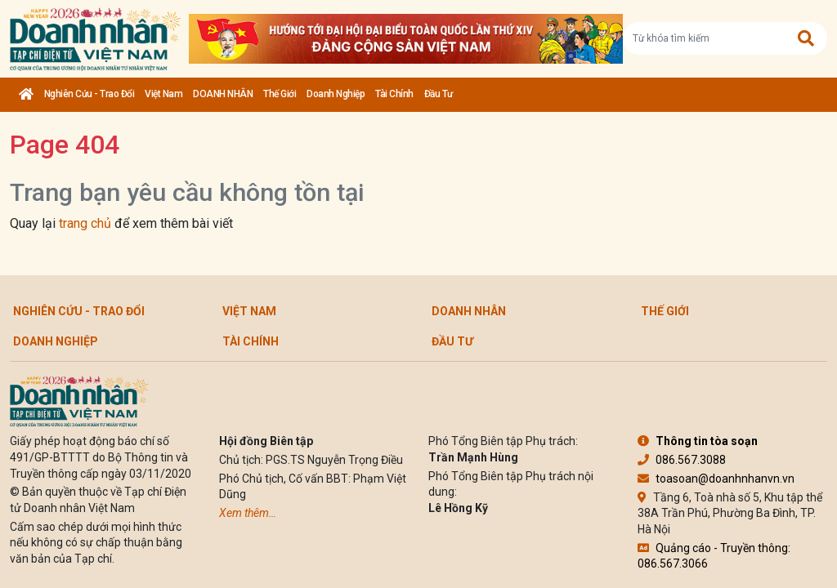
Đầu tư (438, 94)
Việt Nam (163, 94)
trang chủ (85, 223)
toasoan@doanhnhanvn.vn (716, 478)
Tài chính (394, 94)
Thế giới (279, 94)
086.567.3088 (682, 459)
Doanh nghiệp (336, 94)
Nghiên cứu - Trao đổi (89, 94)
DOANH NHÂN (223, 94)
